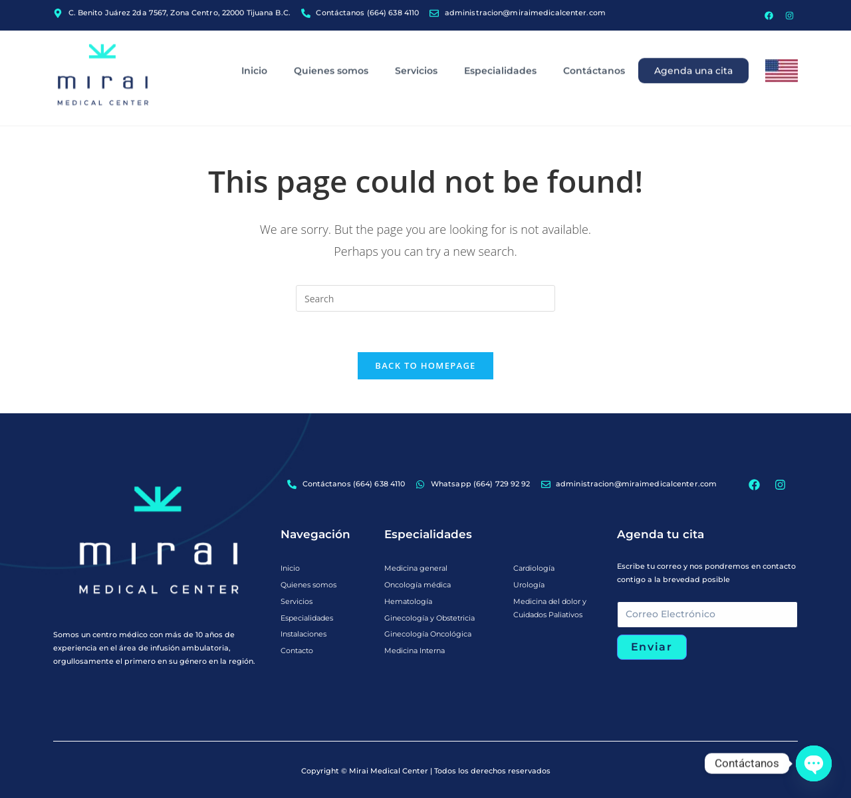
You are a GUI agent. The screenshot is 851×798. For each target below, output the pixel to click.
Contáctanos (594, 44)
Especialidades (500, 44)
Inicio (254, 44)
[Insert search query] (425, 298)
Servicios (416, 44)
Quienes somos (331, 44)
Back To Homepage (425, 365)
